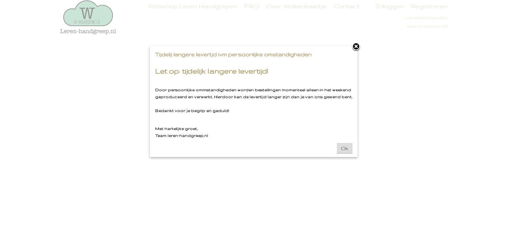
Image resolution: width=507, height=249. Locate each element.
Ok (344, 148)
